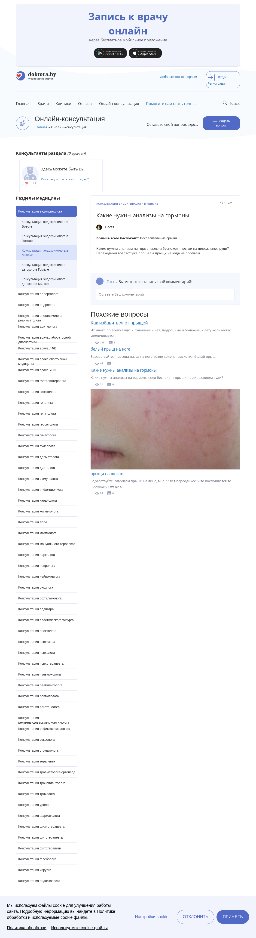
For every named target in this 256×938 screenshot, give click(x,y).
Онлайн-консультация (119, 103)
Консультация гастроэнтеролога (42, 381)
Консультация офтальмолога (39, 598)
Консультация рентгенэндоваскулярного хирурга (43, 719)
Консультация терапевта (36, 761)
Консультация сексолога (36, 739)
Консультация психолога (36, 652)
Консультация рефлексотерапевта (44, 729)
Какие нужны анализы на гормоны (124, 370)
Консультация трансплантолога (41, 783)
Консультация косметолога (38, 511)
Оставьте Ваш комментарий (165, 294)
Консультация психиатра (36, 642)
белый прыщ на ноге (110, 349)
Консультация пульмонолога (39, 674)
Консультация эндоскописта (39, 881)
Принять (233, 916)
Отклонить (195, 916)
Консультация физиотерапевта (41, 826)
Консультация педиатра (36, 609)
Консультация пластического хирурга (46, 620)
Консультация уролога (35, 805)
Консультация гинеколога (37, 435)
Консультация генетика (35, 402)
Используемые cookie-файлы (79, 928)
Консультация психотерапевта (41, 663)
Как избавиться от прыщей (119, 322)
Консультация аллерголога (38, 294)
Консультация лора (32, 522)
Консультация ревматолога (38, 696)
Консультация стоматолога (38, 750)
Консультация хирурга (34, 870)
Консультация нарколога (36, 555)
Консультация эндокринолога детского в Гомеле (44, 267)
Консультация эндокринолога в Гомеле (45, 238)
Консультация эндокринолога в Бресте (45, 224)
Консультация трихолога (36, 794)
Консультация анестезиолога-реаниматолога (40, 317)
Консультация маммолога (37, 533)
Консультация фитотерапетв (39, 848)
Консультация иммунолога (38, 479)
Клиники (63, 103)
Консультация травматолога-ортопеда (46, 772)
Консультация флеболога (37, 859)
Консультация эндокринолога (40, 211)
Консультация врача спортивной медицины (42, 360)
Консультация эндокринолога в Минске (45, 253)
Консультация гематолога (37, 392)
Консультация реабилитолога (40, 685)
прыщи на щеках (107, 474)
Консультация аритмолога (37, 326)
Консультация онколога (35, 587)
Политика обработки (26, 928)
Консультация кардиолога (37, 500)
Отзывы (85, 103)
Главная (23, 103)
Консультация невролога (36, 566)
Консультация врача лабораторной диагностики (44, 339)
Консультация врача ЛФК (37, 348)
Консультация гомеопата (36, 446)
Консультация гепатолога (37, 413)
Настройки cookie (151, 916)
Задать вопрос (221, 123)
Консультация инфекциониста (40, 489)
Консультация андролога (36, 305)
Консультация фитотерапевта (40, 837)
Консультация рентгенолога (39, 707)
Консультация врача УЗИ (37, 370)
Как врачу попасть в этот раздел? (65, 179)
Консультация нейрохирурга (39, 576)
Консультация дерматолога (38, 457)
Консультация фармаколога (39, 816)
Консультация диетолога (36, 468)
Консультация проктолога (37, 631)
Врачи (43, 103)
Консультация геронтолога (38, 424)
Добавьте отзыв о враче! (173, 77)
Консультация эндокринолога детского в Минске (44, 281)
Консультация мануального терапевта (46, 544)
